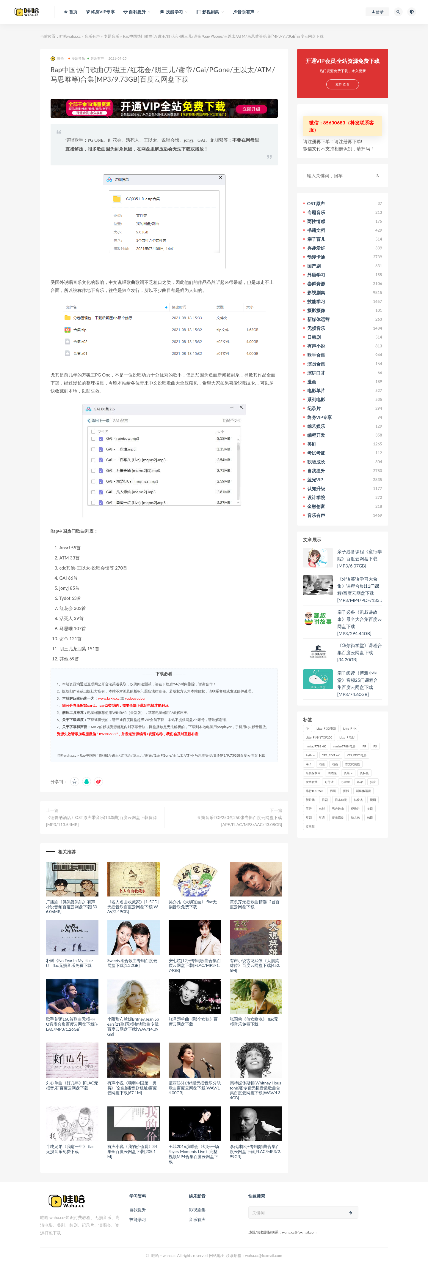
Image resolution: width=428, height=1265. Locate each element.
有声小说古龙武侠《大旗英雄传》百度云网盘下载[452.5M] (255, 965)
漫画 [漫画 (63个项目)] (373, 799)
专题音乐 (111, 36)
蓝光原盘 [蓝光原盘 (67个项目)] (338, 817)
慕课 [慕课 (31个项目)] (360, 782)
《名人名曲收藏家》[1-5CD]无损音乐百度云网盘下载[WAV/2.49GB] (133, 906)
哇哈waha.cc (70, 36)
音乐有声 (92, 36)
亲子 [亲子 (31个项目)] (309, 764)
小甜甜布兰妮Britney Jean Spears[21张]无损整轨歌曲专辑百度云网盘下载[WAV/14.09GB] (133, 1026)
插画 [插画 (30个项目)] (333, 791)
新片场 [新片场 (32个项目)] (310, 799)
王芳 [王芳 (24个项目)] (309, 808)
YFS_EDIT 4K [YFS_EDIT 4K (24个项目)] (331, 755)
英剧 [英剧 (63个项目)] (309, 817)
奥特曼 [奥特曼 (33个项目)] (364, 773)
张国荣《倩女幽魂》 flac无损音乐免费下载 (254, 1021)
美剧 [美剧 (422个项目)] (370, 808)
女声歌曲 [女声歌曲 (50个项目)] (312, 782)
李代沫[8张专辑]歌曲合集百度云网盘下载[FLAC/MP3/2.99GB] (255, 1151)
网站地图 (217, 1255)
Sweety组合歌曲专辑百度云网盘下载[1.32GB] (132, 963)
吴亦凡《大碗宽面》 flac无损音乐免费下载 (193, 904)
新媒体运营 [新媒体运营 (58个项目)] (363, 791)
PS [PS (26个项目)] (375, 746)
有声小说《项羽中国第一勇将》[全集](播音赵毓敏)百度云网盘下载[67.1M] (132, 1087)
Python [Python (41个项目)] (310, 755)
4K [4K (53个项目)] (308, 728)
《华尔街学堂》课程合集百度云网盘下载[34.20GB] (359, 652)
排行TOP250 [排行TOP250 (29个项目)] (314, 791)
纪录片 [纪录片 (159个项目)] (355, 808)
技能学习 (137, 1219)
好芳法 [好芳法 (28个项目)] (329, 782)
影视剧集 (197, 1209)
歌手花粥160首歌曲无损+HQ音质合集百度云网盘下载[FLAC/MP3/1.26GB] (72, 1024)
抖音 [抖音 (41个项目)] (373, 782)
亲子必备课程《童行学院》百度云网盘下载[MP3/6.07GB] (359, 558)
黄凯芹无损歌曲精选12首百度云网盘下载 (255, 904)
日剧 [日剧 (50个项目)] (325, 799)
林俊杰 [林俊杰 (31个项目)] (358, 799)
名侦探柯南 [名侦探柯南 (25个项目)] (313, 773)
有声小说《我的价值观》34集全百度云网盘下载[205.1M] (132, 1151)
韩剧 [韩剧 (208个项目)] (370, 817)
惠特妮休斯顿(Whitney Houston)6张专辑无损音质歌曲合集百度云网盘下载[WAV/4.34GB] (255, 1090)
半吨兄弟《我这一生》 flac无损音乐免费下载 (70, 1149)
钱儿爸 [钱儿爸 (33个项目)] (355, 817)
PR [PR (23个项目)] (364, 746)
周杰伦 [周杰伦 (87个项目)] (332, 773)
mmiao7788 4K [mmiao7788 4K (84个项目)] (316, 746)
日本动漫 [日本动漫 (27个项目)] (341, 799)
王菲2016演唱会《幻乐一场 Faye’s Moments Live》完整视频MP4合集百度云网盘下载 (194, 1154)
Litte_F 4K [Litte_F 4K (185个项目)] (350, 728)
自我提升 (137, 1209)
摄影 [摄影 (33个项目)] (346, 791)
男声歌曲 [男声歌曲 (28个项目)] (338, 808)
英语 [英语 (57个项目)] (322, 817)
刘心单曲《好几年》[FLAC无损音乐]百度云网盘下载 (72, 1085)
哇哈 (57, 58)
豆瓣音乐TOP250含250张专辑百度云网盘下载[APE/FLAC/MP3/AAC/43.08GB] (239, 821)
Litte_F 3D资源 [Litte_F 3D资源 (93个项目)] (326, 728)
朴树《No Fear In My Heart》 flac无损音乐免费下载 (69, 963)
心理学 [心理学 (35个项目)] (345, 782)
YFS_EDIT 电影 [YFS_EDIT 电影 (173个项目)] (356, 755)
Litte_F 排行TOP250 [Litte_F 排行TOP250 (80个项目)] (319, 737)
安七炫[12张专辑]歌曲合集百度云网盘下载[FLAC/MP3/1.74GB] (195, 965)
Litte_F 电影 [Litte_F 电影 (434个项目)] (347, 737)
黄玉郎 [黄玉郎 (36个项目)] (310, 826)
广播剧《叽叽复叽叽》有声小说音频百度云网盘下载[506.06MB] (71, 906)
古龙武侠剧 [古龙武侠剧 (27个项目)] (352, 764)
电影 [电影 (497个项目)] (322, 808)
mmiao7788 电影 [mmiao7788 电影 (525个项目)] (344, 746)
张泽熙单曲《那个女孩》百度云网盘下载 (193, 1021)
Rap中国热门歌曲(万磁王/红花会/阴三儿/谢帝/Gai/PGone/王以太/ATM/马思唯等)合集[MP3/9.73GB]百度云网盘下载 (172, 755)
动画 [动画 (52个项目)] (335, 764)
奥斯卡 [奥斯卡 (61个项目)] (348, 773)
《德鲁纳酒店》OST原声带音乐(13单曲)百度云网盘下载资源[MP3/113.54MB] (101, 821)
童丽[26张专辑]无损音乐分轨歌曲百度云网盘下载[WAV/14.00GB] (195, 1087)
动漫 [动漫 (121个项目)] (322, 764)
